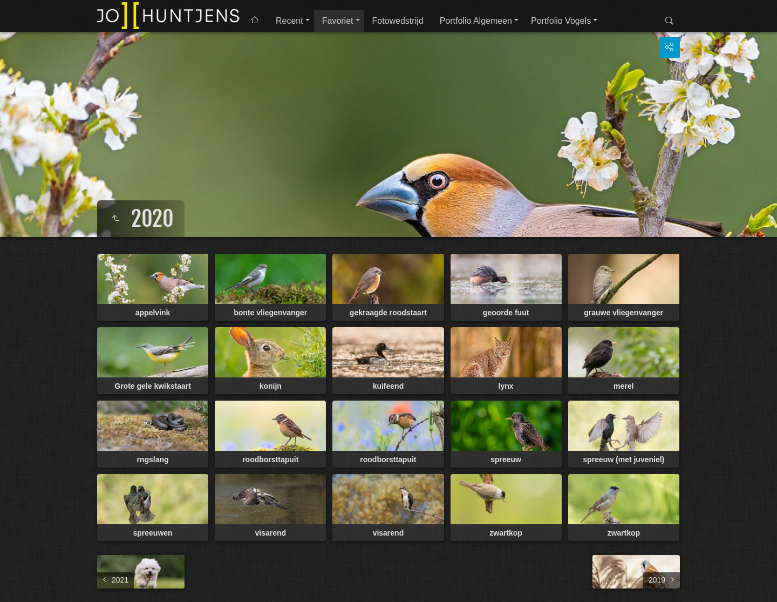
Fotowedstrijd (398, 20)
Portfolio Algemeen (476, 20)
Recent (289, 20)
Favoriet (337, 20)
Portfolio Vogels (561, 20)
